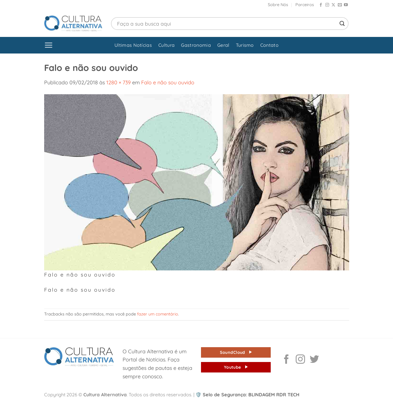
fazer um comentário (157, 314)
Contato (269, 45)
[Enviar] (342, 23)
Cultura (166, 45)
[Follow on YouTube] (346, 5)
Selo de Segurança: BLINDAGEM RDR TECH (247, 394)
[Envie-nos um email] (340, 5)
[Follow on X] (333, 5)
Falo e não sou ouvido (167, 82)
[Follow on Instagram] (327, 5)
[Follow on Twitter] (314, 360)
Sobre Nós (278, 4)
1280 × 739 (118, 82)
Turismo (245, 45)
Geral (223, 45)
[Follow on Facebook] (321, 5)
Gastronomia (196, 45)
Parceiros (304, 4)
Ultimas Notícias (133, 45)
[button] (48, 45)
